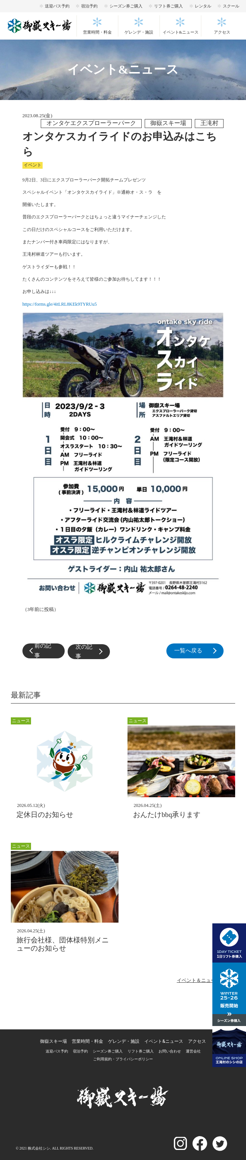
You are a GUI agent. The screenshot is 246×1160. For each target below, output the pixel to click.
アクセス (222, 32)
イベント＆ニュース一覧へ (206, 980)
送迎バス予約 (57, 6)
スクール (231, 6)
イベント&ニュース (181, 32)
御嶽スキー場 (53, 1041)
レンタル (203, 6)
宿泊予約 (89, 6)
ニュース (21, 720)
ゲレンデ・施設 (138, 32)
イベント (32, 165)
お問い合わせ (170, 1051)
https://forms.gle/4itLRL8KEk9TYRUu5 (59, 304)
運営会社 (193, 1051)
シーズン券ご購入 (126, 6)
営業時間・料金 (97, 32)
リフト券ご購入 (168, 6)
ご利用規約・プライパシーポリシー (123, 1059)
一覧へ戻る (199, 651)
